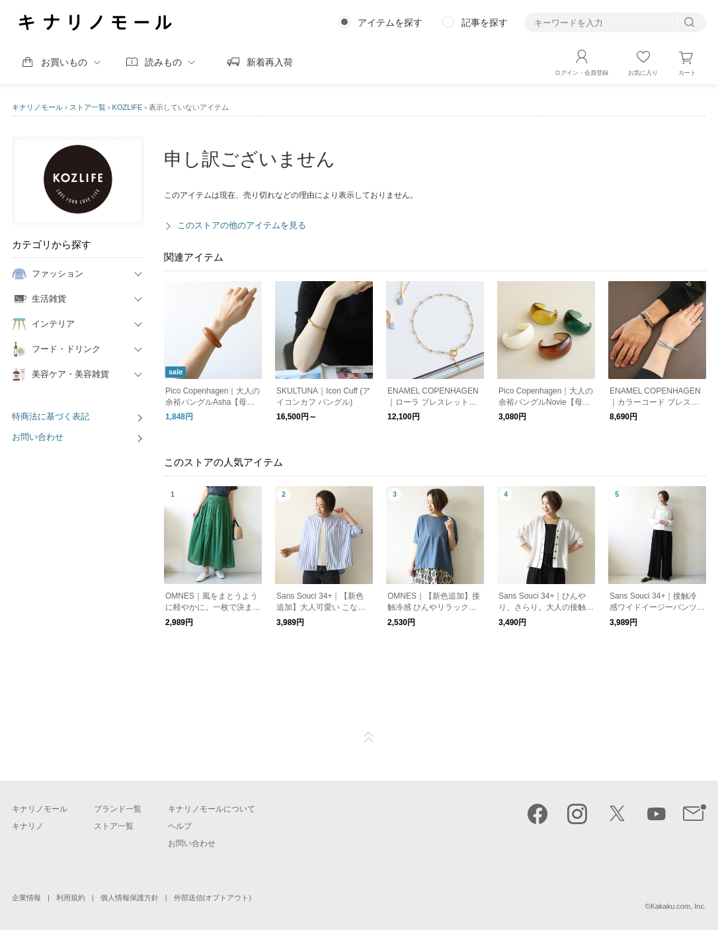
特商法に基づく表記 (50, 416)
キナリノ (28, 826)
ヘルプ (180, 826)
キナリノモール (37, 107)
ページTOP (369, 737)
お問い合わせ (37, 437)
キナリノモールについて (211, 809)
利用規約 (70, 898)
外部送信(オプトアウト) (212, 898)
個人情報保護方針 (129, 898)
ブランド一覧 (117, 809)
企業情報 (26, 898)
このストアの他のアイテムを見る (241, 225)
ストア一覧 (87, 107)
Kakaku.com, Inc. (678, 906)
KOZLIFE (127, 107)
